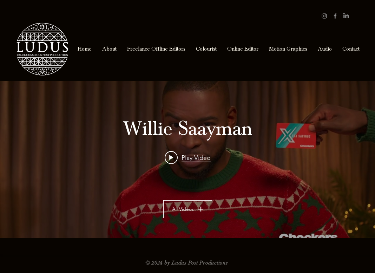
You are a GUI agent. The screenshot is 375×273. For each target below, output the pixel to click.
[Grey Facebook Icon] (335, 16)
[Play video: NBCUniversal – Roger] (188, 157)
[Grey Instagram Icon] (324, 16)
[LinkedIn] (346, 16)
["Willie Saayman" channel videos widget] (187, 159)
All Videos (187, 209)
